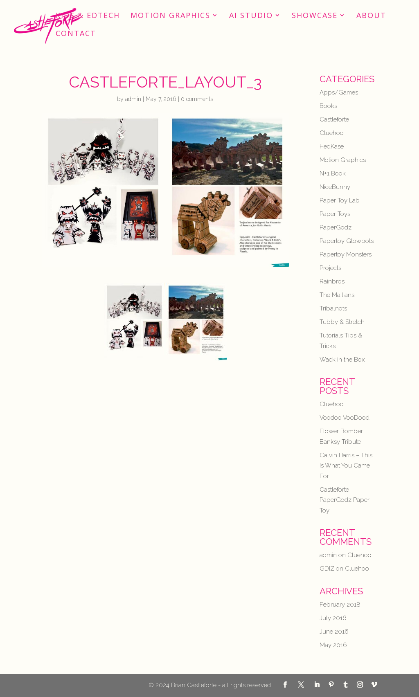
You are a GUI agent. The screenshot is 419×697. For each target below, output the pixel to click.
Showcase (315, 16)
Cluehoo (332, 133)
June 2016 (334, 631)
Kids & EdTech (88, 16)
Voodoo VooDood (344, 417)
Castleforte (334, 119)
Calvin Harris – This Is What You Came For (346, 466)
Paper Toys (335, 214)
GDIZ (327, 568)
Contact (76, 34)
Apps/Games (339, 92)
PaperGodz (335, 227)
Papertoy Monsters (346, 254)
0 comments (197, 99)
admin (133, 99)
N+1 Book (333, 173)
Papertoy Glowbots (347, 241)
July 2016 (333, 618)
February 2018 (340, 604)
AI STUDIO (251, 16)
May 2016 (333, 645)
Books (328, 106)
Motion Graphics (170, 16)
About (371, 16)
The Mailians (337, 295)
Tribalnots (333, 308)
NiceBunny (335, 187)
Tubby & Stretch (342, 322)
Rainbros (332, 281)
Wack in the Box (342, 359)
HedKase (332, 146)
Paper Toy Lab (340, 200)
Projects (330, 268)
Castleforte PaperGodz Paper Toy (344, 500)
